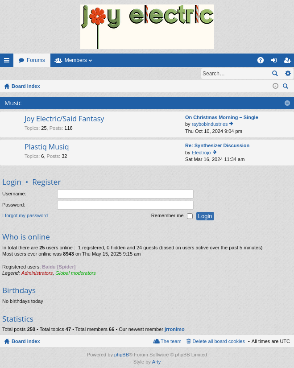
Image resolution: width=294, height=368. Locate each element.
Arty (156, 362)
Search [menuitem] (286, 87)
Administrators (37, 273)
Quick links (8, 62)
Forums (36, 60)
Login (14, 73)
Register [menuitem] (289, 62)
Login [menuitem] (276, 62)
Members (76, 60)
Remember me (172, 217)
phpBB (121, 355)
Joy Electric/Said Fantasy (64, 119)
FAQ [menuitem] (263, 62)
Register (44, 73)
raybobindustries (210, 124)
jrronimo (175, 329)
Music (12, 103)
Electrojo (201, 153)
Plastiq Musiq (47, 147)
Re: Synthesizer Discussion (217, 146)
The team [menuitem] (171, 341)
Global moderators (75, 273)
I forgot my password (25, 216)
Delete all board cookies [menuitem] (219, 341)
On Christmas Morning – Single (221, 117)
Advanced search (288, 73)
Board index (26, 341)
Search (275, 73)
